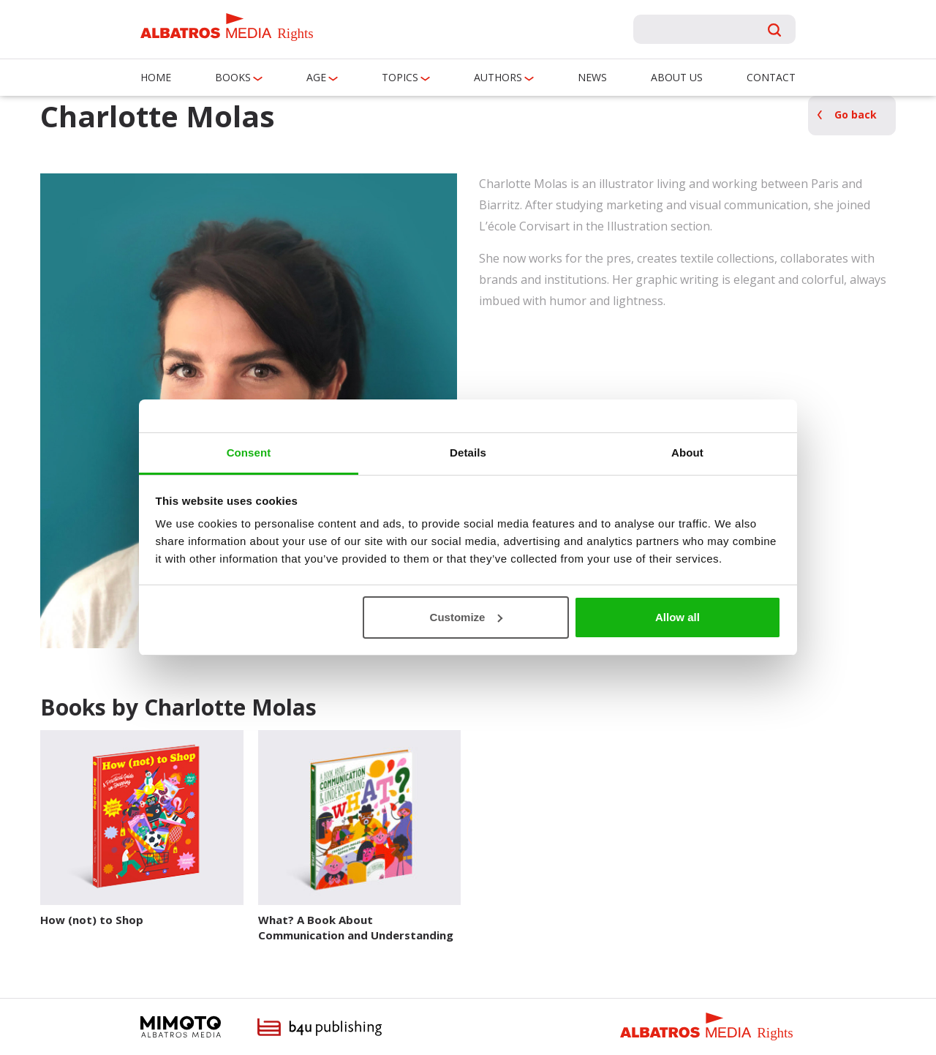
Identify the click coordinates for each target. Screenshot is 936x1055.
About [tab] (687, 452)
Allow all (677, 617)
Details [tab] (468, 452)
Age (316, 77)
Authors (498, 77)
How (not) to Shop (91, 919)
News (592, 77)
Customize (466, 617)
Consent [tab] (249, 452)
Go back (855, 114)
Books (233, 77)
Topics (400, 77)
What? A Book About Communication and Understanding (355, 927)
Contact (771, 77)
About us (677, 77)
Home (155, 77)
